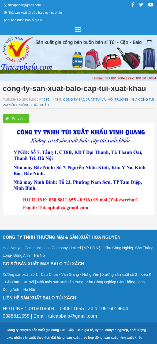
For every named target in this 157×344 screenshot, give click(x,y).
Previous (16, 119)
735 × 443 (51, 100)
